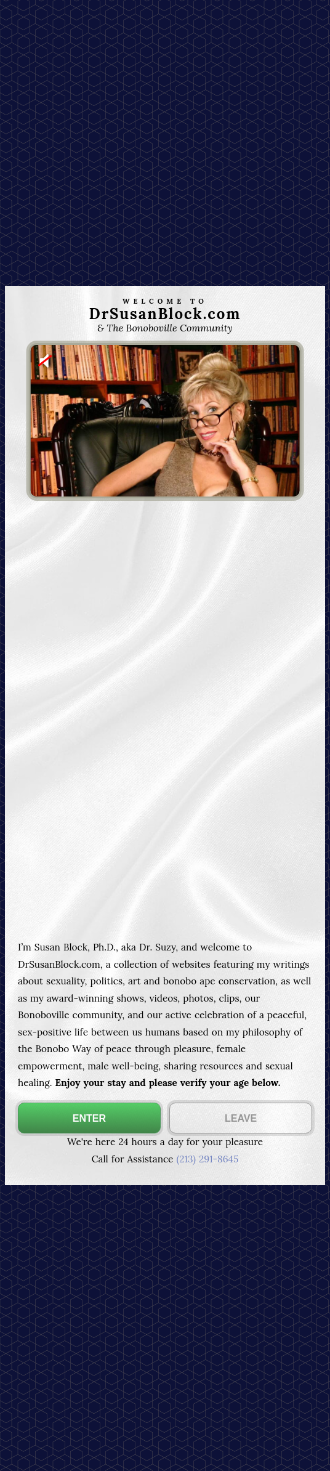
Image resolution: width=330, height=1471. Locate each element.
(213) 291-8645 (207, 1159)
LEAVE (241, 1118)
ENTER (89, 1118)
